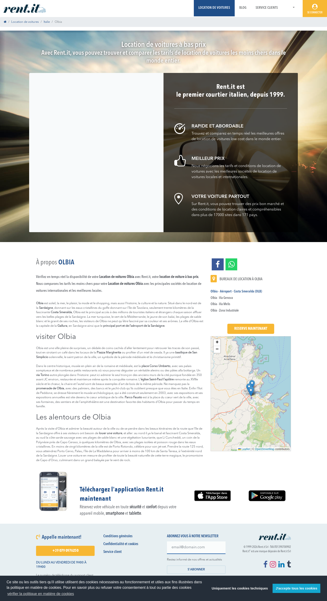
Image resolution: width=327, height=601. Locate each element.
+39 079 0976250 (65, 551)
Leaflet (244, 449)
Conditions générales (117, 536)
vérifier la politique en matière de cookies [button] (40, 594)
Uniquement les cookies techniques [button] (240, 588)
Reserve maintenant (250, 329)
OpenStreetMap (264, 449)
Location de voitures (214, 8)
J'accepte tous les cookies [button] (296, 588)
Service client (112, 552)
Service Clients (267, 8)
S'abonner (196, 569)
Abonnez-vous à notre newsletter (192, 536)
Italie (47, 21)
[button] (290, 8)
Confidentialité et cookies (120, 544)
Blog (242, 8)
